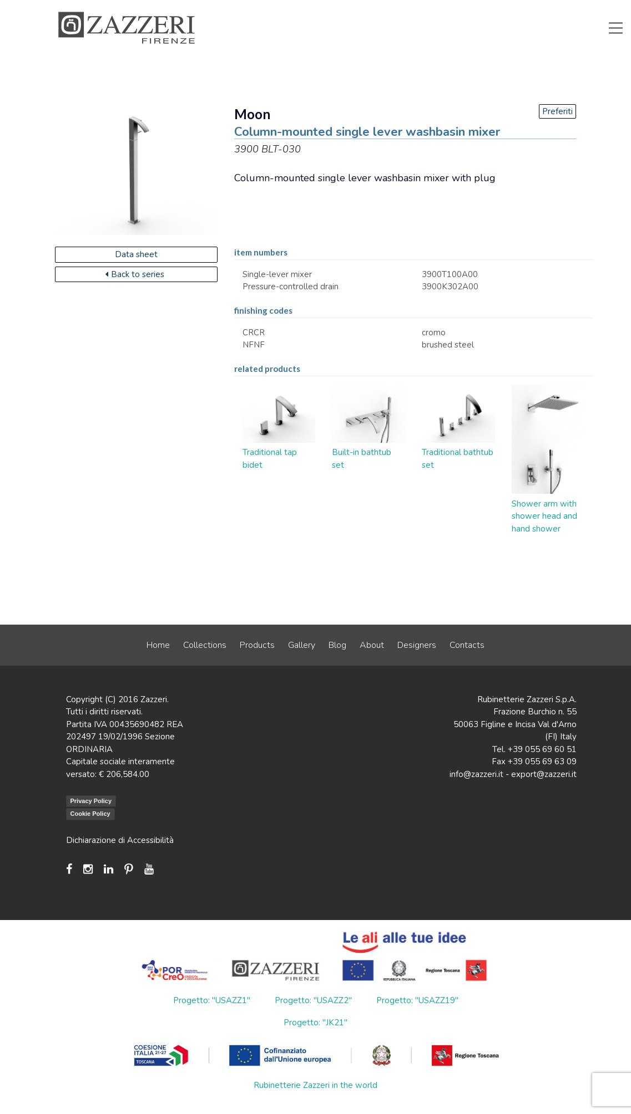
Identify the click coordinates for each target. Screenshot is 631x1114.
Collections (204, 645)
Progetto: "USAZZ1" (211, 1000)
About (372, 645)
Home (158, 645)
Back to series (134, 274)
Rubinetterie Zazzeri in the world (315, 1085)
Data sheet (136, 254)
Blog (337, 645)
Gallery (301, 645)
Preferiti (557, 111)
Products (257, 645)
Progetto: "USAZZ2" (313, 1000)
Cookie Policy (90, 813)
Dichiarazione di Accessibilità (120, 840)
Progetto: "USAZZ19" (417, 1000)
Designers (416, 645)
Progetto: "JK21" (315, 1022)
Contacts (467, 645)
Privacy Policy (91, 801)
